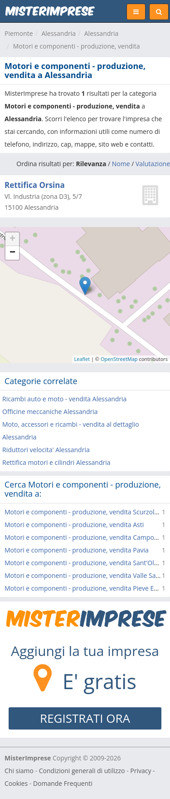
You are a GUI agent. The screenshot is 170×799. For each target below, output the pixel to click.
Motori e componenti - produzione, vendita (76, 46)
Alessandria (58, 33)
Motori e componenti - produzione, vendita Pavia (77, 550)
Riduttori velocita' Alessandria (46, 449)
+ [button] (12, 239)
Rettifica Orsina (35, 185)
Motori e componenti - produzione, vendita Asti (74, 524)
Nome (121, 163)
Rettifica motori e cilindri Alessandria (56, 462)
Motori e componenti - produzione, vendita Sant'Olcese (86, 562)
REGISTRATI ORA (85, 718)
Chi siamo (19, 770)
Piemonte (19, 33)
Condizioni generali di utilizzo (82, 770)
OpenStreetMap (119, 358)
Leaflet (82, 358)
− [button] (12, 253)
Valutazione (153, 163)
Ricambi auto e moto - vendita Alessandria (64, 399)
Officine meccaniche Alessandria (50, 411)
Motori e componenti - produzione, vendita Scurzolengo (87, 512)
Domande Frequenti (62, 783)
